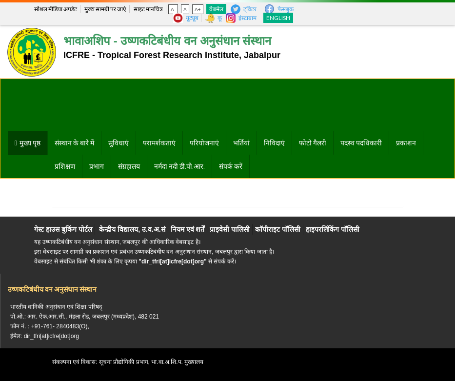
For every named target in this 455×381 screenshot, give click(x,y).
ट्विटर (250, 9)
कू (220, 17)
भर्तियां (241, 143)
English (278, 17)
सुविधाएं (118, 143)
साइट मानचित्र (148, 9)
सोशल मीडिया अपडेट (55, 9)
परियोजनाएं (204, 143)
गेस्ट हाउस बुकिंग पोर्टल (63, 229)
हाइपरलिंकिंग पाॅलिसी (332, 229)
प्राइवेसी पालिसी (230, 229)
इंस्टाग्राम (247, 17)
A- (173, 9)
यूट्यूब (192, 17)
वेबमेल (216, 9)
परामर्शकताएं (159, 143)
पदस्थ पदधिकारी (361, 143)
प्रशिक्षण (65, 166)
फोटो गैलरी (312, 143)
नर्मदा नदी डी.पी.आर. (179, 166)
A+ (198, 9)
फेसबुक (285, 9)
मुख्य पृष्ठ (30, 143)
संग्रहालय (129, 166)
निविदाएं (274, 143)
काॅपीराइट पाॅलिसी (277, 229)
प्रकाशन (406, 143)
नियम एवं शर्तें (188, 229)
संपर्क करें (230, 166)
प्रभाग (96, 166)
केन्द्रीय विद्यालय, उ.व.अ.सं (132, 229)
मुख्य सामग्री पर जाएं (105, 9)
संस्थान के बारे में (74, 143)
